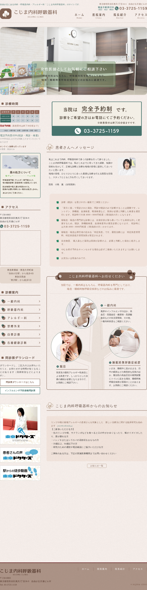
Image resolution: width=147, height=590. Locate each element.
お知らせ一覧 (96, 466)
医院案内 (102, 569)
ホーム (86, 569)
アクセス (138, 569)
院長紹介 (120, 569)
